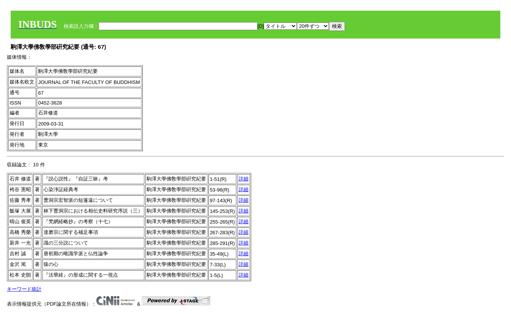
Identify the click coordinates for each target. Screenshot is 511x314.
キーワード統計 (24, 289)
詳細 (243, 179)
